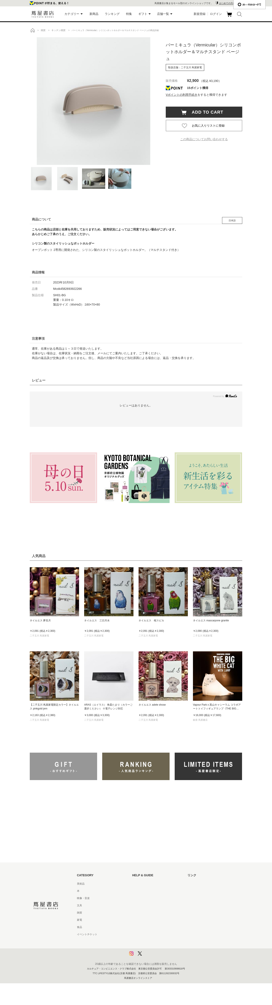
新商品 (93, 14)
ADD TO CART (205, 112)
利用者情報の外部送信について (150, 956)
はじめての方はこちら (230, 3)
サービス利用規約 (142, 905)
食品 (79, 927)
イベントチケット (87, 934)
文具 (79, 905)
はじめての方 (139, 883)
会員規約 (137, 919)
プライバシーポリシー (145, 941)
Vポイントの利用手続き (181, 94)
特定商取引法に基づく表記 (147, 927)
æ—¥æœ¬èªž (249, 4)
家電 (79, 919)
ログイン (216, 14)
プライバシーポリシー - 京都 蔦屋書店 (154, 948)
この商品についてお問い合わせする (204, 139)
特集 (129, 14)
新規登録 (199, 14)
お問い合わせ (139, 898)
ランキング (112, 14)
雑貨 (79, 912)
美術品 (81, 883)
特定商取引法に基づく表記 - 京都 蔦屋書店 (156, 934)
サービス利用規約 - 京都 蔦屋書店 (151, 912)
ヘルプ (136, 890)
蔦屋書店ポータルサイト (201, 883)
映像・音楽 (83, 898)
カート (230, 16)
